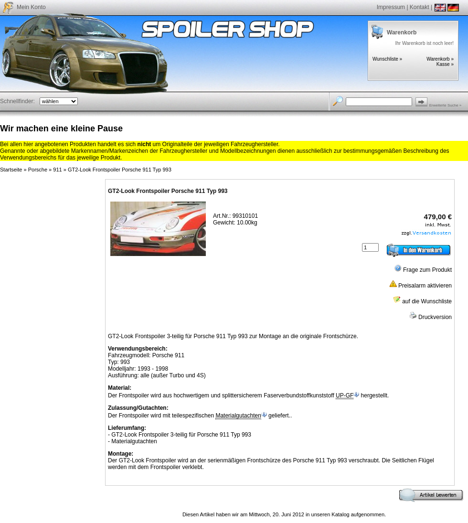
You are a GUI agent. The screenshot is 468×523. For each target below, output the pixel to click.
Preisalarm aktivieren (420, 285)
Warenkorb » (440, 59)
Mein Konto (31, 7)
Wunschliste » (387, 59)
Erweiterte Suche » (445, 105)
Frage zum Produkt (423, 270)
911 (57, 169)
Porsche (37, 169)
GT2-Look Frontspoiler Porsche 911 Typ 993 (119, 169)
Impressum (391, 7)
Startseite (11, 169)
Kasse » (445, 64)
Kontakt (419, 7)
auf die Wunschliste (422, 301)
